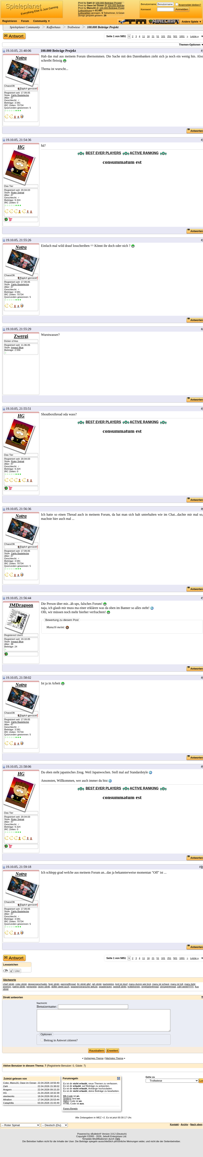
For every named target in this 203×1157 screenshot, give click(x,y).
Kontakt (174, 1124)
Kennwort (146, 9)
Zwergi (21, 336)
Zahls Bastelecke (20, 95)
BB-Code (68, 1096)
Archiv (184, 1124)
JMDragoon (21, 605)
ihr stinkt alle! (84, 984)
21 (153, 36)
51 (158, 36)
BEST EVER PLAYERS (103, 153)
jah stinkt (97, 984)
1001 (182, 36)
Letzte (194, 36)
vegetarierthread (150, 986)
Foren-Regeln (70, 1108)
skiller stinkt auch (60, 986)
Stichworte (9, 979)
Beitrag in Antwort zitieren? (59, 1040)
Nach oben (196, 1124)
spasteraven (105, 986)
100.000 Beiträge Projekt (108, 3)
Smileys (67, 1098)
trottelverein (134, 986)
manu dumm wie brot (140, 984)
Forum (25, 21)
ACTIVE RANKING (144, 153)
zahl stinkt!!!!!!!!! (185, 986)
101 (163, 36)
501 (175, 36)
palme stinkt (18, 986)
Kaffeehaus (53, 27)
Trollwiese (73, 27)
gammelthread (68, 984)
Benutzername (148, 4)
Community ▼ (41, 21)
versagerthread (168, 986)
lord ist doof (121, 984)
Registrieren (9, 21)
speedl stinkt (119, 986)
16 (148, 36)
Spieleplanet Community (25, 27)
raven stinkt (44, 986)
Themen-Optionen (189, 44)
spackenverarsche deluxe (84, 986)
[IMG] (66, 1101)
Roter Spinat (17, 192)
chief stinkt (8, 984)
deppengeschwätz (37, 984)
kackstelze (108, 984)
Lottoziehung (85, 10)
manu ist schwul (160, 984)
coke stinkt (21, 984)
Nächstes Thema (114, 1058)
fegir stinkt (53, 984)
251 (169, 36)
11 (143, 36)
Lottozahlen (84, 13)
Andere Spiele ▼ (192, 21)
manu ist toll (176, 984)
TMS (117, 1139)
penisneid (31, 986)
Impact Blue (17, 347)
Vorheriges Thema (93, 1058)
